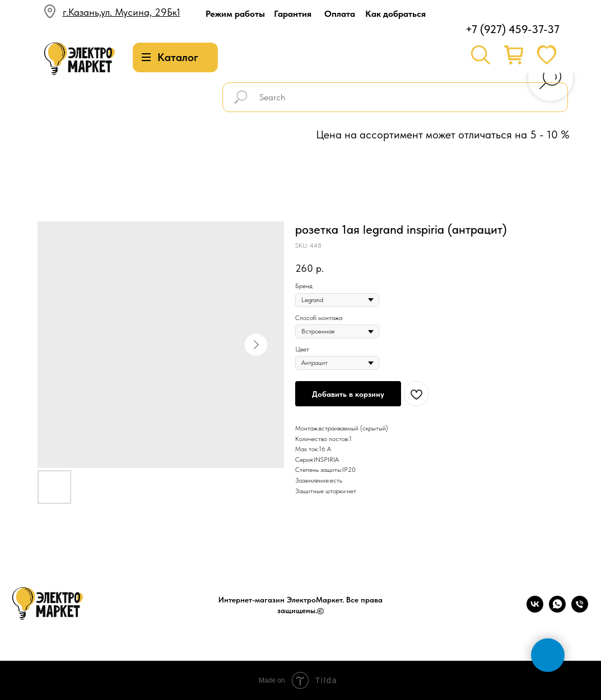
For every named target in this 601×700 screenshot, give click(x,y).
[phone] (579, 609)
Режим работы (235, 13)
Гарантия (292, 13)
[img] (79, 59)
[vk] (535, 609)
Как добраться (395, 13)
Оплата (339, 13)
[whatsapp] (557, 609)
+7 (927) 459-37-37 (512, 29)
